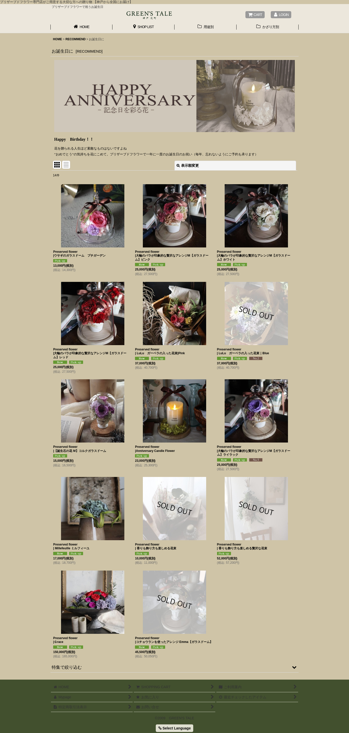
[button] (174, 667)
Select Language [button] (174, 728)
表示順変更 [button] (188, 165)
